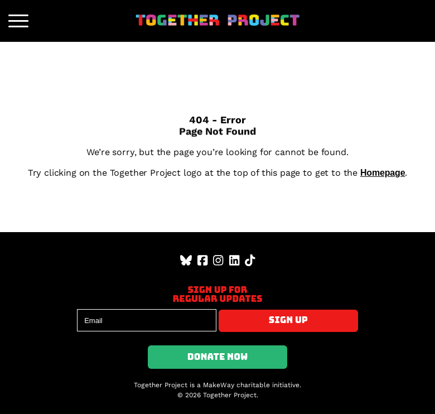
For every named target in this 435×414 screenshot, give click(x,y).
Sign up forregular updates (217, 295)
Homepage (382, 172)
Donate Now (217, 357)
